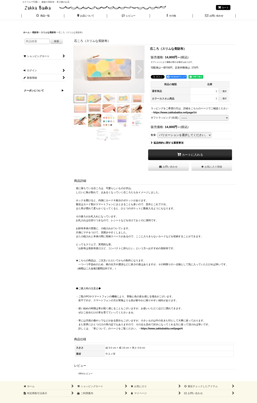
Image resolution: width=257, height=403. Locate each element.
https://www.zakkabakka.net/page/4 (162, 328)
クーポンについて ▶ (42, 90)
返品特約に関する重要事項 (167, 142)
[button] (85, 16)
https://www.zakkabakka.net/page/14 (174, 112)
